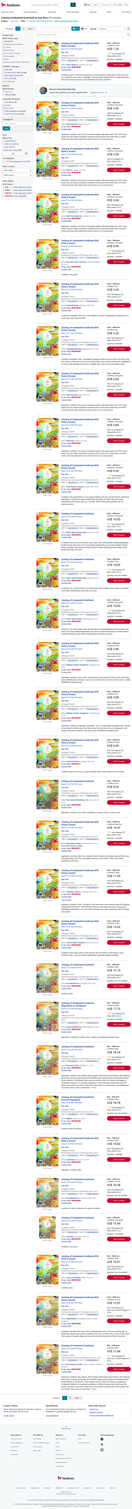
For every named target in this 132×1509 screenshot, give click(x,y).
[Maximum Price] (19, 153)
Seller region (8, 170)
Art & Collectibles (72, 12)
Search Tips (94, 1409)
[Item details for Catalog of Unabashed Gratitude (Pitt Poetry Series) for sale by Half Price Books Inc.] (47, 208)
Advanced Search (7, 12)
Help (126, 5)
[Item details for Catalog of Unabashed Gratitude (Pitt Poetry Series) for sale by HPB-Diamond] (47, 116)
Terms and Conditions (97, 1500)
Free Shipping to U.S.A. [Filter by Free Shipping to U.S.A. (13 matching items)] (16, 161)
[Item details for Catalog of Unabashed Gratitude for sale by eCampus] (47, 1227)
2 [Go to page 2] (23, 29)
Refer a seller (37, 1450)
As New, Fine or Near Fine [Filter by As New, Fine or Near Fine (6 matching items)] (14, 72)
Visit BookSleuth (52, 1416)
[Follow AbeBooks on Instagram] (101, 1450)
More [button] (94, 1088)
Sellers (109, 12)
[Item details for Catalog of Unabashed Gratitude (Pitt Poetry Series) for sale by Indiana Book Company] (47, 934)
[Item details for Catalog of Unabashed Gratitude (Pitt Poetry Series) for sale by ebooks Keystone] (47, 753)
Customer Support (84, 1443)
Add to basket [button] (119, 64)
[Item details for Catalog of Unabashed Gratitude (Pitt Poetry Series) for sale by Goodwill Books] (47, 297)
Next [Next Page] (30, 29)
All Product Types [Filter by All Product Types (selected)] (10, 38)
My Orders (14, 1450)
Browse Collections (31, 12)
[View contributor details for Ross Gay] (65, 52)
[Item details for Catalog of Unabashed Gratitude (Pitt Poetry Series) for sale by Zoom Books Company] (47, 479)
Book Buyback (37, 1447)
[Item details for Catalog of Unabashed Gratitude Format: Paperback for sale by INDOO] (47, 1110)
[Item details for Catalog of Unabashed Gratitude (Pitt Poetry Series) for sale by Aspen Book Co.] (47, 57)
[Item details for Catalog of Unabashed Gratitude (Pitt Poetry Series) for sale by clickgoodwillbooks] (47, 341)
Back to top (66, 1428)
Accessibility (59, 1466)
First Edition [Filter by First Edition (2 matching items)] (9, 102)
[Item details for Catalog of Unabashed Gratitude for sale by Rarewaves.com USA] (47, 1359)
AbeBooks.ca (87, 1488)
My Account (106, 5)
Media (57, 1443)
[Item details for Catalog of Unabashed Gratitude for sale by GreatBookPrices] (47, 978)
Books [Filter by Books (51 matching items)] (8, 41)
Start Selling (126, 12)
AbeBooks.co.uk (21, 1488)
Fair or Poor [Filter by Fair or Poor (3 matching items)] (9, 78)
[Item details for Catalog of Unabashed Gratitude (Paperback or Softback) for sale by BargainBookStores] (47, 1016)
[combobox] (50, 5)
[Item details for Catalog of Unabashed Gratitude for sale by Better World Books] (47, 613)
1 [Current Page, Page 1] (17, 29)
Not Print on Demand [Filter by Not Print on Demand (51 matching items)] (13, 114)
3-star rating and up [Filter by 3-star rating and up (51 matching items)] (18, 190)
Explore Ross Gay (99, 92)
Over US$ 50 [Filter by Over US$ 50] (9, 147)
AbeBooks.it (59, 1488)
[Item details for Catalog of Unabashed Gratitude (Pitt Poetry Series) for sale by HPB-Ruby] (47, 433)
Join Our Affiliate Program (41, 1443)
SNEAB (79, 846)
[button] (128, 34)
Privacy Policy (60, 1454)
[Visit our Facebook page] (101, 1439)
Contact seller (66, 70)
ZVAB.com (112, 1488)
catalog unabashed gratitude (40, 21)
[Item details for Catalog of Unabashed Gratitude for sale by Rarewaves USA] (47, 1060)
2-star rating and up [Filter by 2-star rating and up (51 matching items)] (18, 187)
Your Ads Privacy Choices (63, 1458)
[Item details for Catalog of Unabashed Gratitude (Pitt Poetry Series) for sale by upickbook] (47, 1151)
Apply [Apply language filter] (6, 128)
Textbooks (93, 12)
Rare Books (52, 12)
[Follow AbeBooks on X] (101, 1444)
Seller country (9, 175)
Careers (58, 1447)
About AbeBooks (61, 1439)
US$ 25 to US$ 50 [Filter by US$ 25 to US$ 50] (11, 144)
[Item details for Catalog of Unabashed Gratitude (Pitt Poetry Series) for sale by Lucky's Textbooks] (47, 1269)
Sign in (96, 5)
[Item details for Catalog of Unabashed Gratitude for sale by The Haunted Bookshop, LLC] (47, 794)
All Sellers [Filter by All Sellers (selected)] (9, 184)
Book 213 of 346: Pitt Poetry (71, 49)
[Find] (73, 5)
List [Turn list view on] (75, 29)
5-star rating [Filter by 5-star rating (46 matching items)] (15, 196)
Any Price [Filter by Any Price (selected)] (7, 138)
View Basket (14, 1454)
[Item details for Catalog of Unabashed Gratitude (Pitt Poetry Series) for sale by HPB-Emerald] (47, 387)
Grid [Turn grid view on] (84, 29)
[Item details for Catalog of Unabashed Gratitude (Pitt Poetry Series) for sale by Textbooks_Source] (47, 884)
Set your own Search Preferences (102, 1415)
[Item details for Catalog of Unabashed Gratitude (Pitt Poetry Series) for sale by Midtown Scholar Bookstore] (47, 657)
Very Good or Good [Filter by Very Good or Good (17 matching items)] (13, 75)
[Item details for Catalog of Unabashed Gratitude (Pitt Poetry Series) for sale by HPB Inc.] (47, 162)
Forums (58, 1450)
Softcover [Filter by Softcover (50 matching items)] (9, 95)
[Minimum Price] (7, 153)
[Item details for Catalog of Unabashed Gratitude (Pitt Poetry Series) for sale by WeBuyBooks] (47, 1311)
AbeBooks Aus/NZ (73, 1488)
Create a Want (8, 1416)
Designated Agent (61, 1462)
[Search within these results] (83, 35)
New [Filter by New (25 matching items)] (7, 69)
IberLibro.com (100, 1488)
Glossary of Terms (96, 1412)
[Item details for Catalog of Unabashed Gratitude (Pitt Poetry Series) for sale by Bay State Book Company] (47, 254)
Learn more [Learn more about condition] (15, 66)
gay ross (14, 21)
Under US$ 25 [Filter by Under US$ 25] (9, 141)
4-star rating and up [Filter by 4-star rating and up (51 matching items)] (18, 193)
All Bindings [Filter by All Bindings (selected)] (9, 89)
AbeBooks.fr (47, 1488)
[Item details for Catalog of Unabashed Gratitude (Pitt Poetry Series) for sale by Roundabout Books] (47, 835)
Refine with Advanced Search (66, 21)
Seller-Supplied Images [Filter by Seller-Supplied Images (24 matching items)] (14, 111)
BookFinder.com (66, 1493)
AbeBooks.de (35, 1488)
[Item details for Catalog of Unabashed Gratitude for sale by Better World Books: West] (47, 527)
